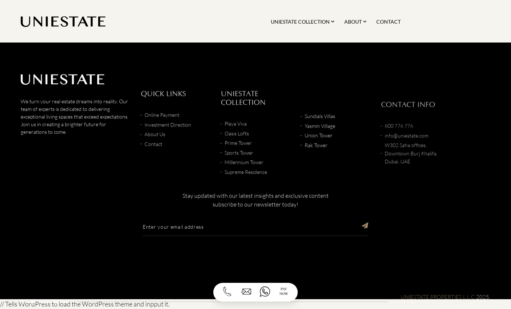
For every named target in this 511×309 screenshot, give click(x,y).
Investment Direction (167, 135)
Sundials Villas (320, 123)
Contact (388, 22)
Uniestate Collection (300, 22)
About (353, 22)
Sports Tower (239, 163)
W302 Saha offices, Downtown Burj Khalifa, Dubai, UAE (411, 168)
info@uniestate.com (406, 151)
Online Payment (161, 126)
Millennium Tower (244, 173)
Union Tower (319, 143)
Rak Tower (316, 152)
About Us (154, 145)
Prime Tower (238, 154)
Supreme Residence (246, 183)
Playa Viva (236, 134)
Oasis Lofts (237, 144)
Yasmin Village (320, 133)
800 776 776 (399, 141)
